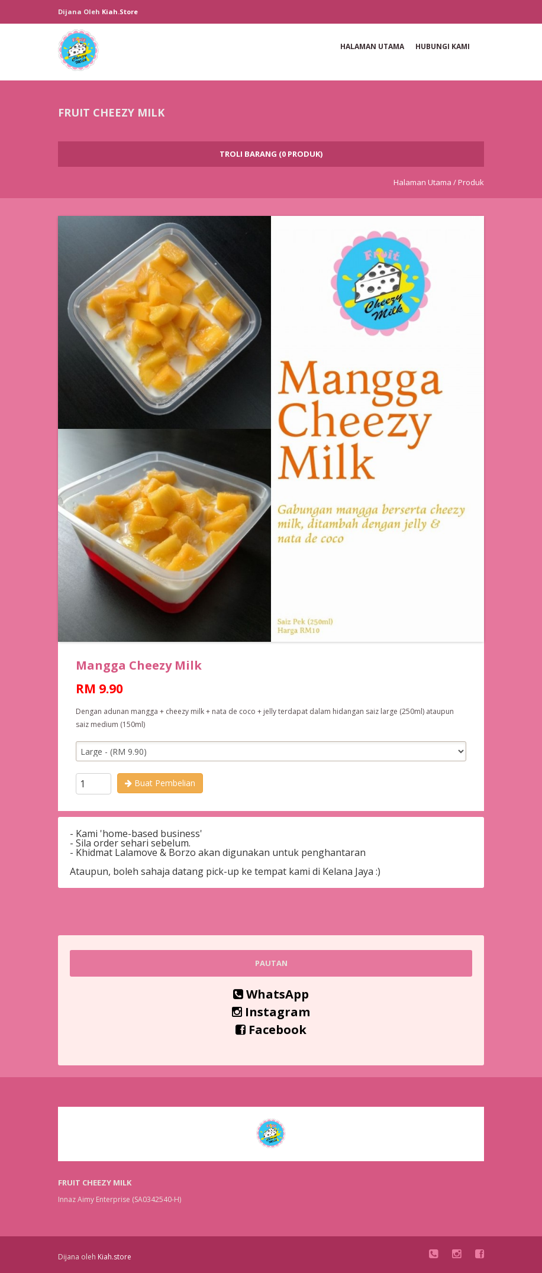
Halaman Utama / (424, 182)
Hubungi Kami (442, 46)
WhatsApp (271, 994)
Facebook (271, 1030)
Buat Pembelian (160, 783)
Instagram (271, 1012)
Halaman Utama (372, 46)
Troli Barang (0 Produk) (271, 153)
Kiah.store (120, 11)
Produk (471, 182)
